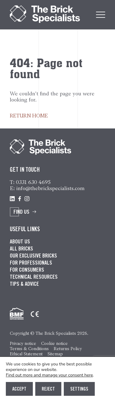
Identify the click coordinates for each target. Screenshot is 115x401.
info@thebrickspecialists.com (50, 188)
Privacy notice (23, 343)
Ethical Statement (26, 354)
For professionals (31, 263)
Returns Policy (68, 348)
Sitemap (55, 354)
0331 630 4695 (33, 182)
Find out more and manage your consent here (49, 375)
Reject (48, 389)
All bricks (21, 249)
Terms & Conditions (29, 348)
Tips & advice (24, 284)
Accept (19, 389)
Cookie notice (54, 343)
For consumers (27, 270)
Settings (79, 389)
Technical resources (34, 277)
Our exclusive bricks (33, 256)
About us (20, 242)
